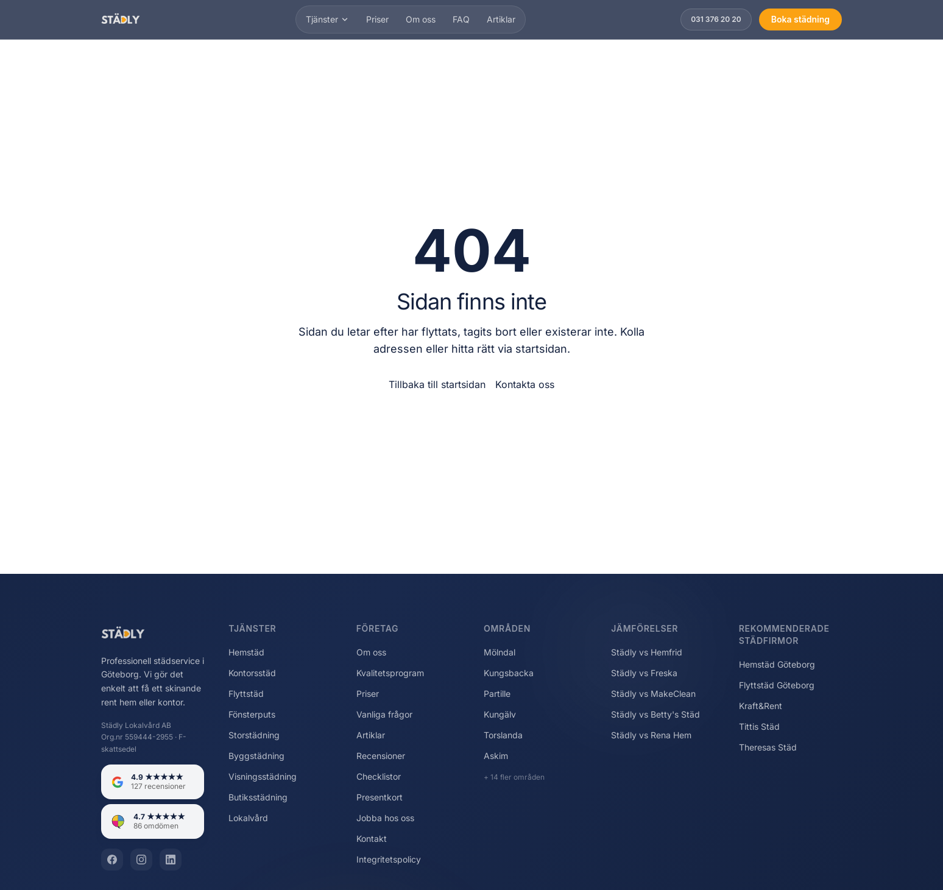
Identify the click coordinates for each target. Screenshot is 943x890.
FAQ (461, 19)
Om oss (421, 19)
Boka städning (800, 19)
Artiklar (501, 19)
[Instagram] (141, 860)
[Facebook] (112, 860)
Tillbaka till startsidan (437, 384)
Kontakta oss (524, 384)
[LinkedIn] (171, 860)
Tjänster (327, 19)
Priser (377, 19)
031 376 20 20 (716, 19)
